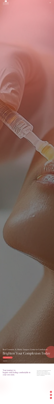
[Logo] (7, 2)
